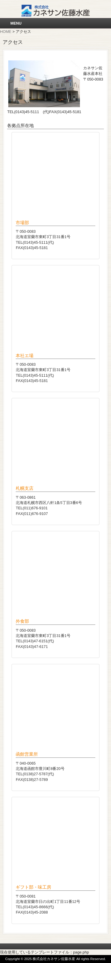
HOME (5, 31)
